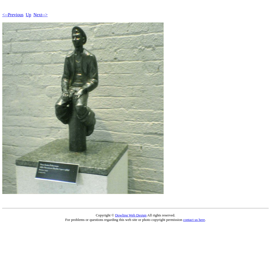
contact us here (194, 220)
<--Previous (13, 14)
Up (28, 14)
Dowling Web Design (131, 215)
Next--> (40, 14)
